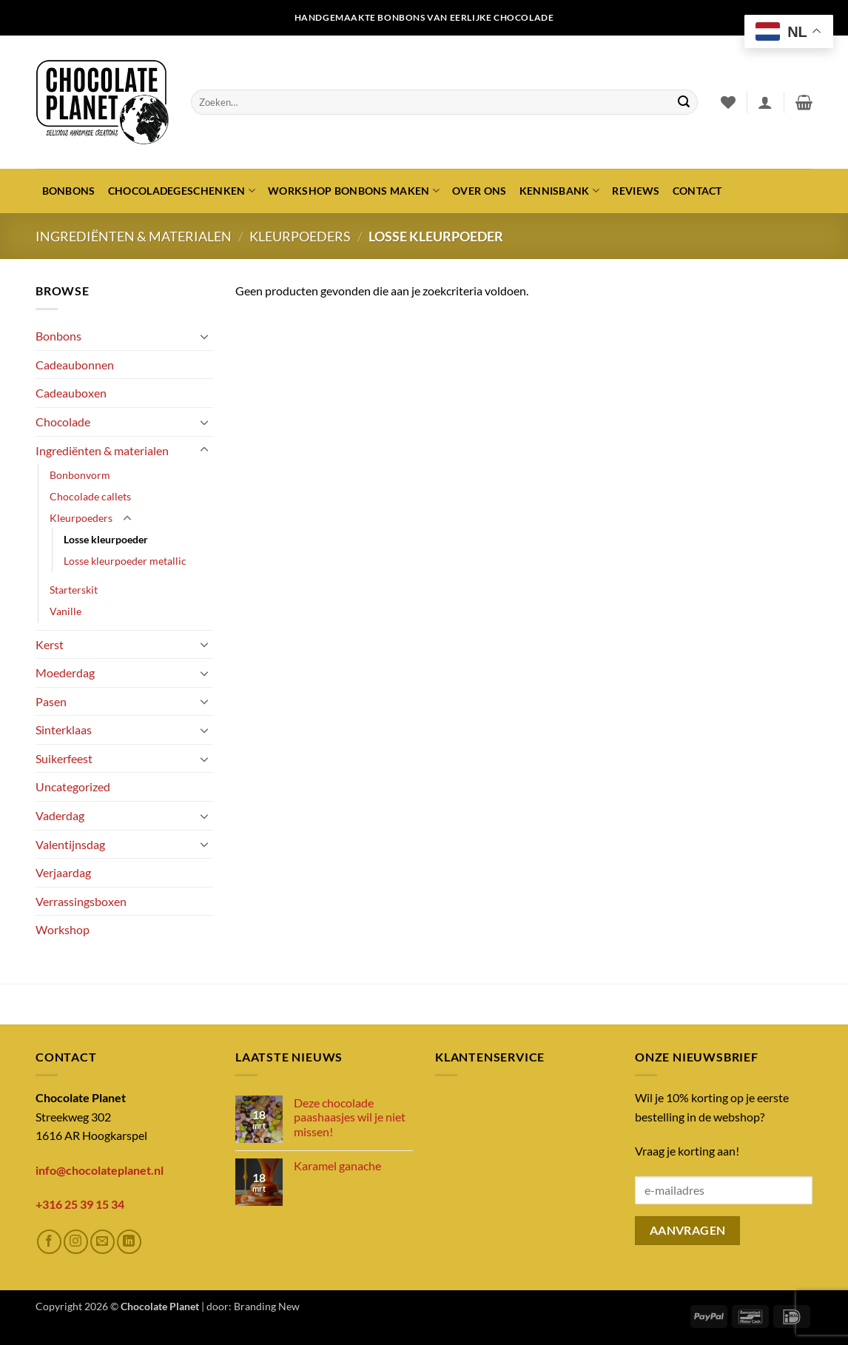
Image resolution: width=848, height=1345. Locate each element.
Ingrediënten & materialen (134, 236)
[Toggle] (204, 336)
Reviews (635, 190)
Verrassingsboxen (81, 901)
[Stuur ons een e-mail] (102, 1242)
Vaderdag (60, 815)
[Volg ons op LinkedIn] (129, 1242)
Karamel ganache (337, 1165)
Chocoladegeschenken (181, 191)
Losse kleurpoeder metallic (125, 560)
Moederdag (65, 672)
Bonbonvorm (80, 475)
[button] (765, 102)
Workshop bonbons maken (354, 191)
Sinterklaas (64, 729)
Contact (697, 190)
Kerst (50, 644)
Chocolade (63, 422)
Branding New (267, 1306)
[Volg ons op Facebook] (49, 1242)
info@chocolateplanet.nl (100, 1170)
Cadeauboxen (71, 393)
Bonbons (68, 190)
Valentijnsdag (70, 844)
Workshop (63, 929)
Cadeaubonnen (75, 365)
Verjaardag (63, 872)
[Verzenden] (683, 102)
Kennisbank (559, 191)
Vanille (65, 611)
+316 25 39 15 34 (80, 1204)
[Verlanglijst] (728, 102)
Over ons (479, 190)
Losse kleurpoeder (106, 539)
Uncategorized (73, 786)
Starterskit (74, 589)
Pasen (51, 701)
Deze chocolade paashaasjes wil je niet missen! (350, 1117)
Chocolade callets (90, 496)
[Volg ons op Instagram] (76, 1242)
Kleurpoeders (300, 236)
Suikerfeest (64, 758)
